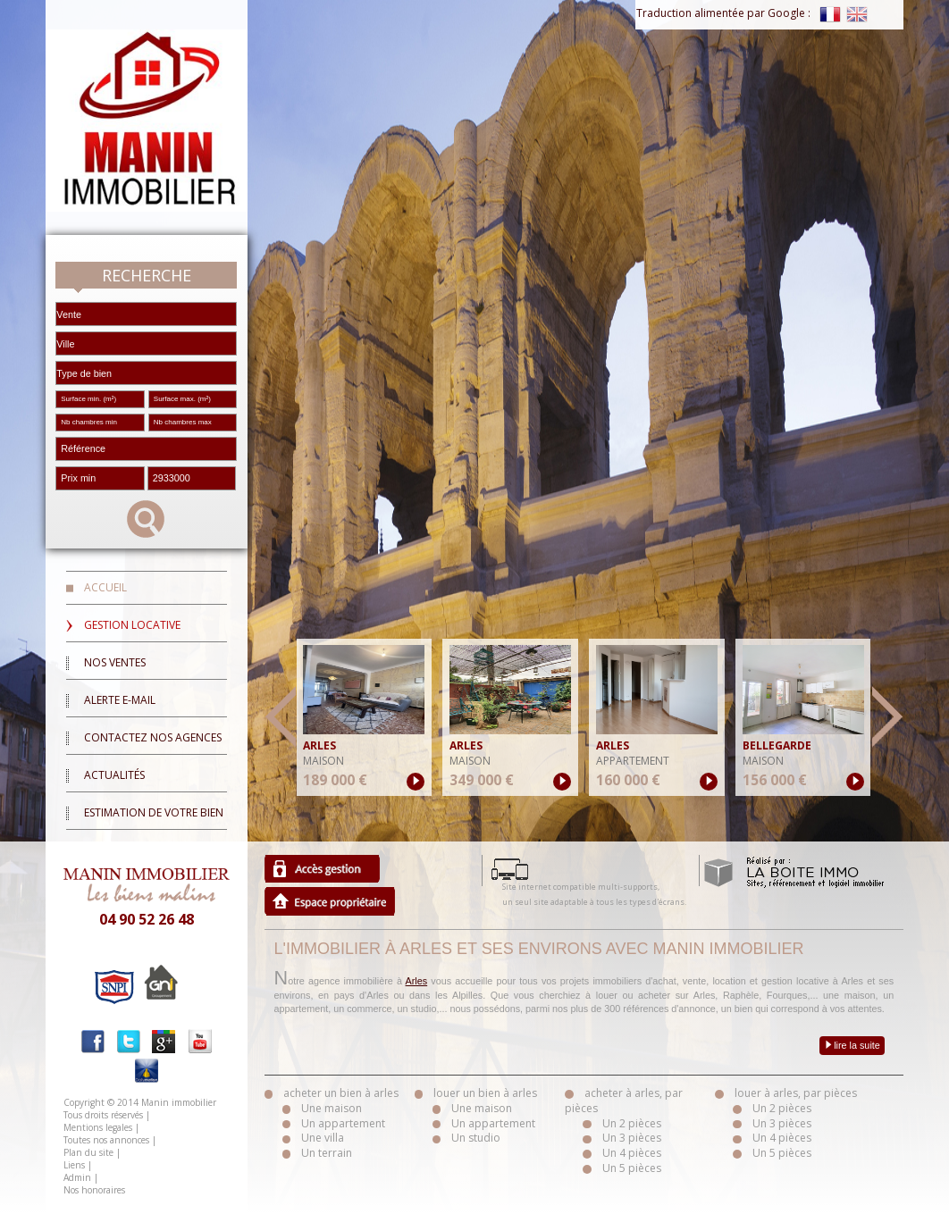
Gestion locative (132, 624)
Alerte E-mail (119, 699)
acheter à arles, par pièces (624, 1100)
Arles (417, 980)
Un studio (475, 1137)
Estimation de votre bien (153, 812)
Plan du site (88, 1152)
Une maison (331, 1108)
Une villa (322, 1137)
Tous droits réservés (103, 1115)
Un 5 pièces (631, 1168)
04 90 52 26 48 (146, 919)
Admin (77, 1177)
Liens (74, 1165)
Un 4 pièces (631, 1152)
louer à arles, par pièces (796, 1093)
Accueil (105, 587)
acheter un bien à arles (341, 1093)
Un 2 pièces (631, 1123)
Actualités (114, 775)
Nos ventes (115, 662)
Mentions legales (97, 1127)
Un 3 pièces (631, 1137)
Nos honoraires (94, 1190)
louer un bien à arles (485, 1093)
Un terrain (326, 1152)
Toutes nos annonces (106, 1140)
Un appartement (343, 1123)
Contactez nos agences (153, 737)
